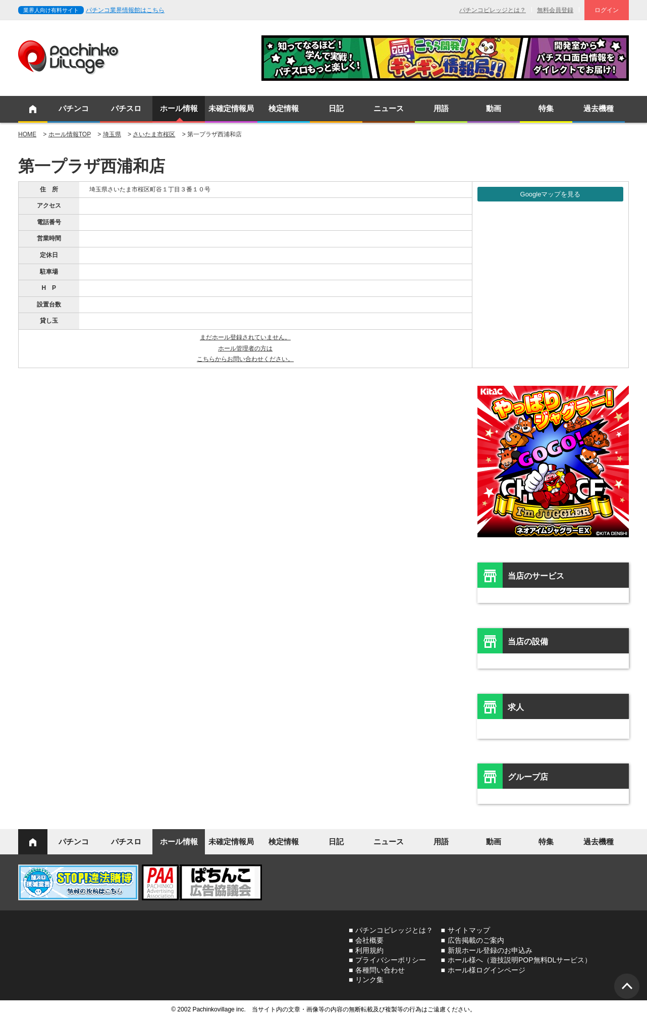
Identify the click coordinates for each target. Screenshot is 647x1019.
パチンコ (74, 108)
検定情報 (283, 108)
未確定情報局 (231, 108)
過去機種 (598, 108)
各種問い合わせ (380, 970)
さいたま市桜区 (154, 134)
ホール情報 (179, 108)
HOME (27, 134)
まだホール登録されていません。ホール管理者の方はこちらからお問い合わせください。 (245, 348)
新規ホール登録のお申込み (490, 950)
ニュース (388, 108)
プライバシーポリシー (390, 960)
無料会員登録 (555, 10)
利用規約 (369, 950)
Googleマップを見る (550, 194)
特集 (546, 108)
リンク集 (369, 980)
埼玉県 (112, 134)
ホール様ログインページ (486, 970)
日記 (336, 108)
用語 (441, 108)
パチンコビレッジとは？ (492, 10)
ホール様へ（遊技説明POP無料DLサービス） (519, 960)
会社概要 (369, 940)
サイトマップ (469, 930)
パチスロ (126, 108)
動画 (493, 108)
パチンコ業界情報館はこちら (125, 10)
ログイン (607, 10)
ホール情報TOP (69, 134)
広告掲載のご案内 (476, 940)
